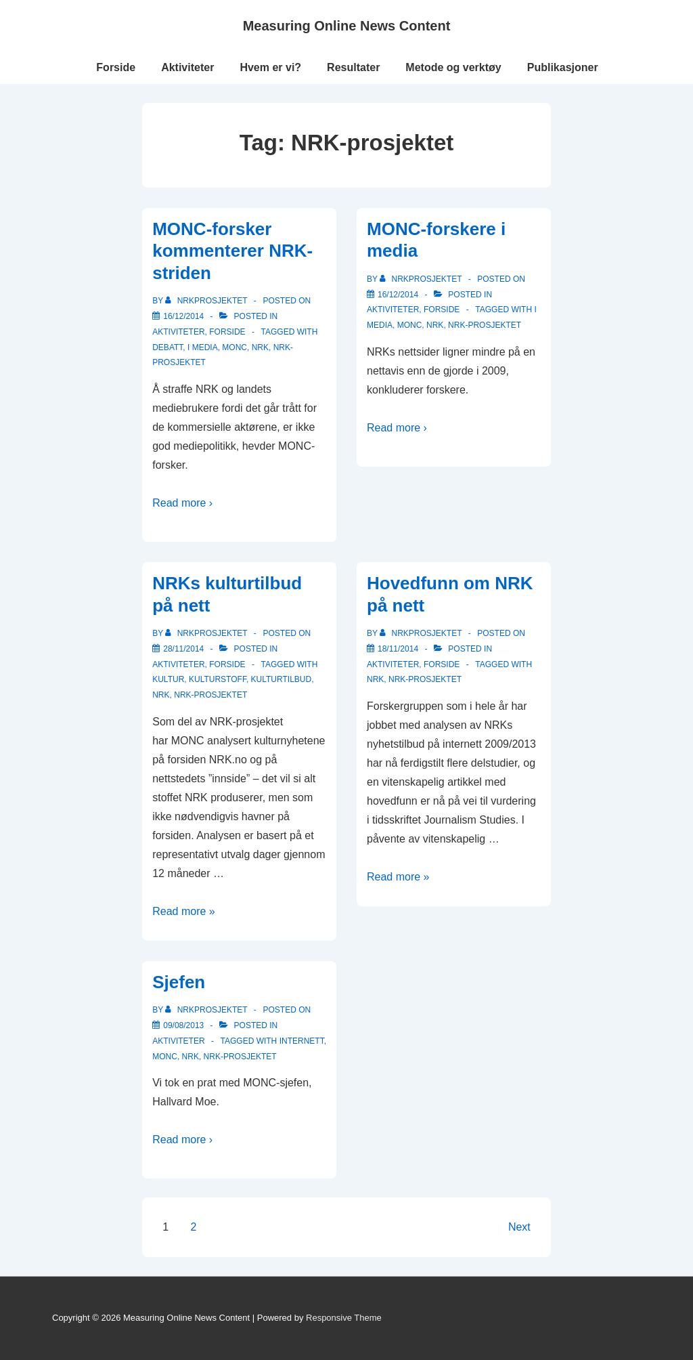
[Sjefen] (183, 1025)
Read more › (182, 503)
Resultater (353, 67)
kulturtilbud (281, 679)
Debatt (167, 347)
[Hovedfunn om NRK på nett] (398, 649)
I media (202, 347)
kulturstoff (217, 679)
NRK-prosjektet (484, 325)
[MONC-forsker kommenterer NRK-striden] (183, 316)
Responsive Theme (344, 1318)
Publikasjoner (562, 67)
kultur (168, 679)
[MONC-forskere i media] (398, 294)
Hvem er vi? (270, 67)
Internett (302, 1041)
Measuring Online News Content (347, 25)
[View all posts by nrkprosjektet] (207, 300)
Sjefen (178, 982)
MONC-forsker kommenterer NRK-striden (232, 251)
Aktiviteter (187, 67)
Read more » (183, 911)
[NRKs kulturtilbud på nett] (183, 649)
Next (519, 1227)
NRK (260, 347)
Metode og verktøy (453, 67)
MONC (234, 347)
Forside (115, 67)
